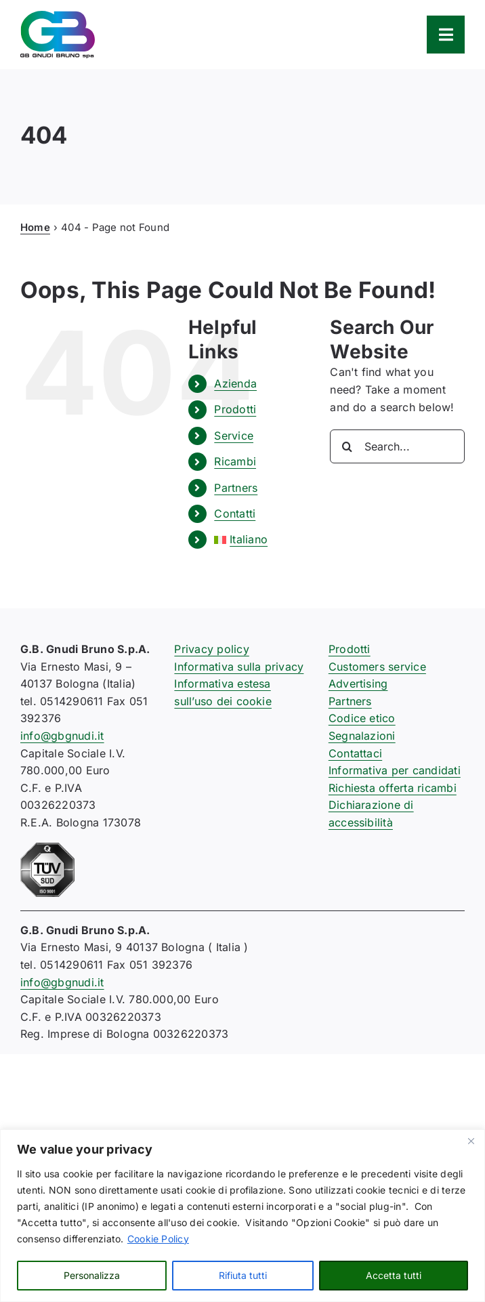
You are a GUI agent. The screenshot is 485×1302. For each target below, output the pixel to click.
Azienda (235, 383)
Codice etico (362, 718)
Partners (235, 488)
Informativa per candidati (395, 770)
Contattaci (355, 753)
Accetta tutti (393, 1275)
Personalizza (92, 1275)
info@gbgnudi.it (62, 735)
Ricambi (235, 461)
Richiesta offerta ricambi (393, 788)
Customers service (377, 666)
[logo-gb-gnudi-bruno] (57, 16)
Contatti (234, 513)
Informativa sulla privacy (238, 666)
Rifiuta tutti (243, 1275)
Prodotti (235, 409)
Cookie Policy (158, 1238)
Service (233, 435)
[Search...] (397, 446)
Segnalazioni (362, 735)
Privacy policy (211, 649)
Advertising (358, 683)
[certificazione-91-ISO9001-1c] (47, 848)
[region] (242, 1215)
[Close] (471, 1141)
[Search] (347, 446)
